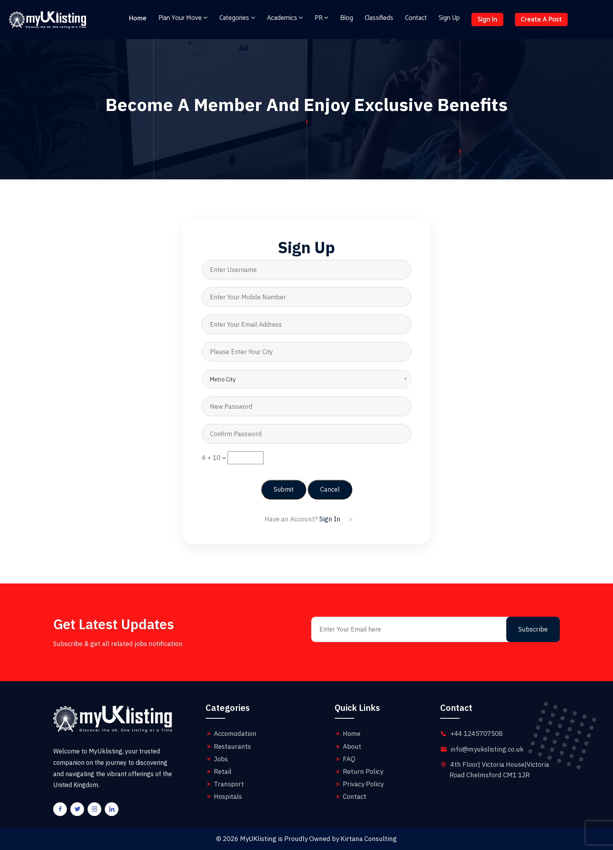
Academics (285, 18)
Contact (416, 18)
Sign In (487, 19)
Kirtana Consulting (369, 838)
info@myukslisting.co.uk (486, 749)
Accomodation (231, 733)
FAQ (345, 759)
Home (138, 18)
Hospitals (224, 796)
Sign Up (449, 18)
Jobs (217, 759)
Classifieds (379, 18)
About (348, 746)
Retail (218, 771)
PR (321, 18)
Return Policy (359, 771)
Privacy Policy (359, 784)
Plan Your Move (183, 18)
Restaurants (228, 746)
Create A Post (541, 19)
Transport (225, 784)
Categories (237, 18)
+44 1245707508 (476, 733)
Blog (346, 18)
